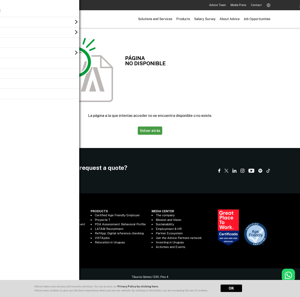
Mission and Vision (168, 219)
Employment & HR (169, 229)
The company (165, 215)
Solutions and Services (155, 19)
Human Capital (44, 229)
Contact (256, 5)
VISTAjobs (102, 238)
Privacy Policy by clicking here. (138, 286)
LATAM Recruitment (109, 229)
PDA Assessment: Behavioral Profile (120, 224)
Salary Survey (205, 19)
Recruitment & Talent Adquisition (57, 219)
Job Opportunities (257, 19)
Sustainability (165, 224)
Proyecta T (102, 219)
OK (231, 288)
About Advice (230, 19)
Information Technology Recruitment (59, 224)
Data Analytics (44, 247)
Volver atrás (150, 131)
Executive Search (46, 215)
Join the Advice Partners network (179, 238)
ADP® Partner (43, 242)
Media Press (238, 5)
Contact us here (44, 174)
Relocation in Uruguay (110, 242)
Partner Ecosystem (169, 233)
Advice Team (217, 5)
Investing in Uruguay (170, 242)
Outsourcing (42, 233)
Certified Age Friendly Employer (117, 215)
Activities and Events (170, 247)
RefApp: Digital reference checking (119, 233)
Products (183, 19)
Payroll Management (48, 238)
